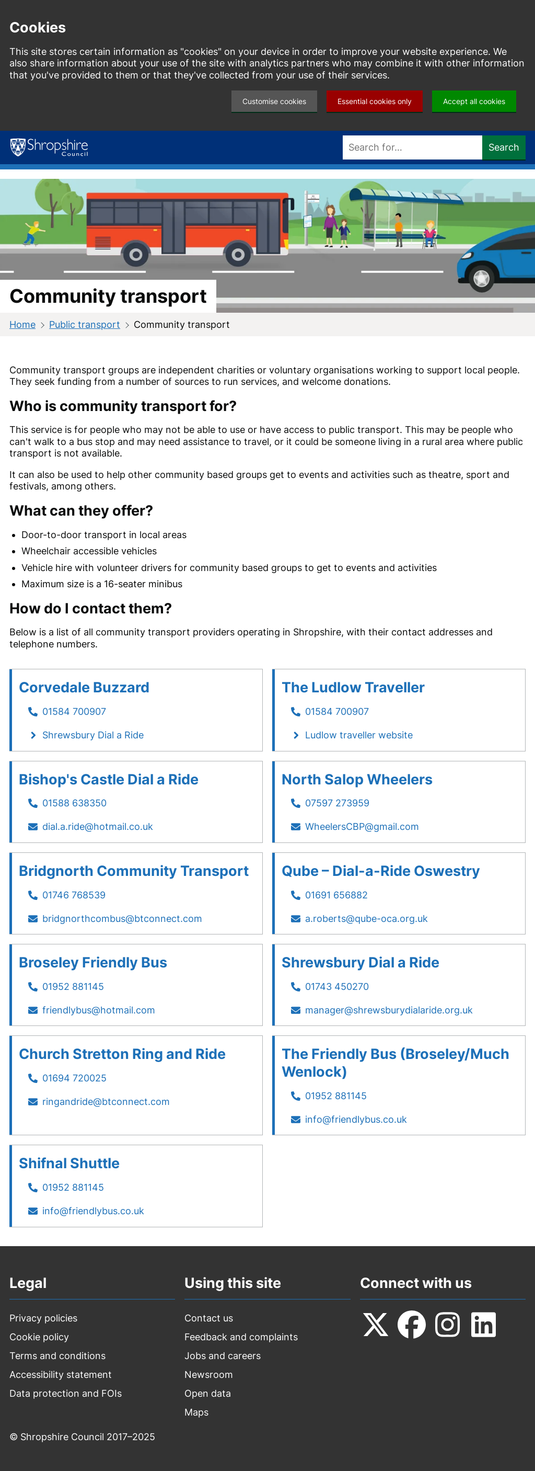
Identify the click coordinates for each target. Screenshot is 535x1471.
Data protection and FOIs (65, 1393)
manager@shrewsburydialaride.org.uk (389, 1010)
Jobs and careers (222, 1355)
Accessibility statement (60, 1374)
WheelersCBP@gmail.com (362, 826)
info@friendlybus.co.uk (356, 1119)
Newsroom (208, 1374)
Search (504, 147)
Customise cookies (274, 101)
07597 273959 (337, 802)
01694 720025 (74, 1078)
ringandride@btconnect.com (106, 1101)
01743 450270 (337, 986)
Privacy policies (43, 1318)
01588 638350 (74, 802)
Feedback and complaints (241, 1336)
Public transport (84, 324)
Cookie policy (39, 1336)
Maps (196, 1412)
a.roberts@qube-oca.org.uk (366, 918)
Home (22, 324)
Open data (207, 1393)
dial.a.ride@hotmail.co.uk (97, 826)
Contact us (208, 1318)
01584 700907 (74, 711)
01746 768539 (74, 895)
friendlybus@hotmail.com (98, 1010)
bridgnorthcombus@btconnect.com (122, 918)
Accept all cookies (474, 101)
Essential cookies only (375, 101)
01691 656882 (336, 895)
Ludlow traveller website (359, 734)
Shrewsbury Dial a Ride (93, 734)
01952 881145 (73, 986)
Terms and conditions (57, 1355)
